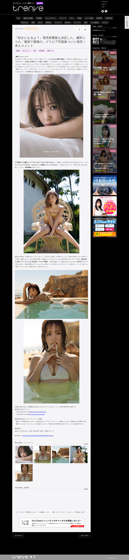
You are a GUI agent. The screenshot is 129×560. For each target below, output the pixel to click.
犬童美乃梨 (109, 18)
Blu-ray (40, 22)
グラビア (104, 22)
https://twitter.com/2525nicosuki (38, 412)
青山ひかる (25, 22)
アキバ (71, 18)
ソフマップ (62, 18)
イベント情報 (89, 18)
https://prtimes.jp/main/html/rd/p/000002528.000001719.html (37, 435)
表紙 (33, 22)
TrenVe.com (105, 2)
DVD (18, 18)
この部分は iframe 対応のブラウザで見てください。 (51, 544)
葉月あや (67, 22)
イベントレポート (50, 18)
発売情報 (39, 18)
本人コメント (26, 51)
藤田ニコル (50, 51)
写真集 (79, 18)
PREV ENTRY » (85, 535)
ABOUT (104, 4)
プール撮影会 (94, 22)
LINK (103, 7)
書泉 (85, 22)
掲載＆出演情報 (28, 18)
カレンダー (77, 22)
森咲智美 (48, 22)
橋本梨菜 (99, 18)
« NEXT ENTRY (18, 535)
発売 (35, 51)
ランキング (58, 22)
